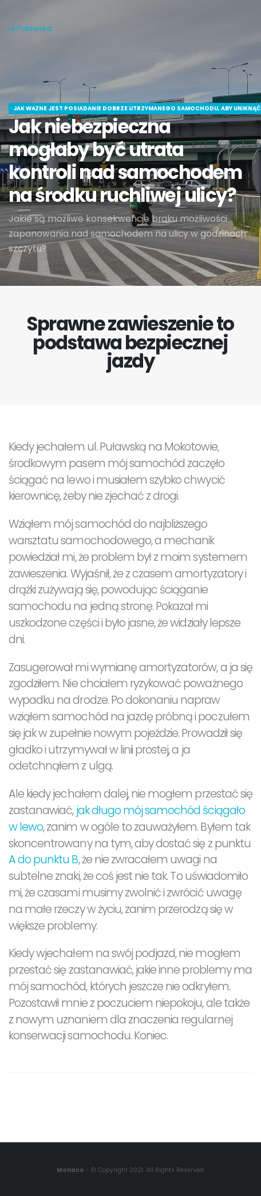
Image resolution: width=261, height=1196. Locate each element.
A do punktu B (43, 859)
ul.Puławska (30, 28)
